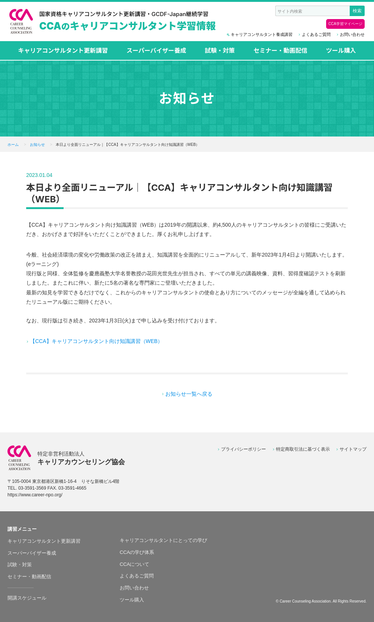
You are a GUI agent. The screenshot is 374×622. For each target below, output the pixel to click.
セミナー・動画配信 (280, 50)
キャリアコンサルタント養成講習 (261, 35)
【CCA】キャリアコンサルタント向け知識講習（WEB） (96, 341)
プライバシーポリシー (243, 449)
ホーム (13, 145)
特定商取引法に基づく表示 (303, 449)
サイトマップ (353, 449)
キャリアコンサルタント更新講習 (63, 50)
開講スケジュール (26, 598)
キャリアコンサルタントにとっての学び (163, 540)
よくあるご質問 (316, 35)
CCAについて (134, 564)
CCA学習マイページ (345, 24)
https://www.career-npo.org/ (34, 494)
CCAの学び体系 (137, 552)
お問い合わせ (352, 35)
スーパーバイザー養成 (156, 50)
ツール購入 (341, 50)
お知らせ (37, 145)
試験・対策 (220, 50)
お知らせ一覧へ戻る (188, 394)
